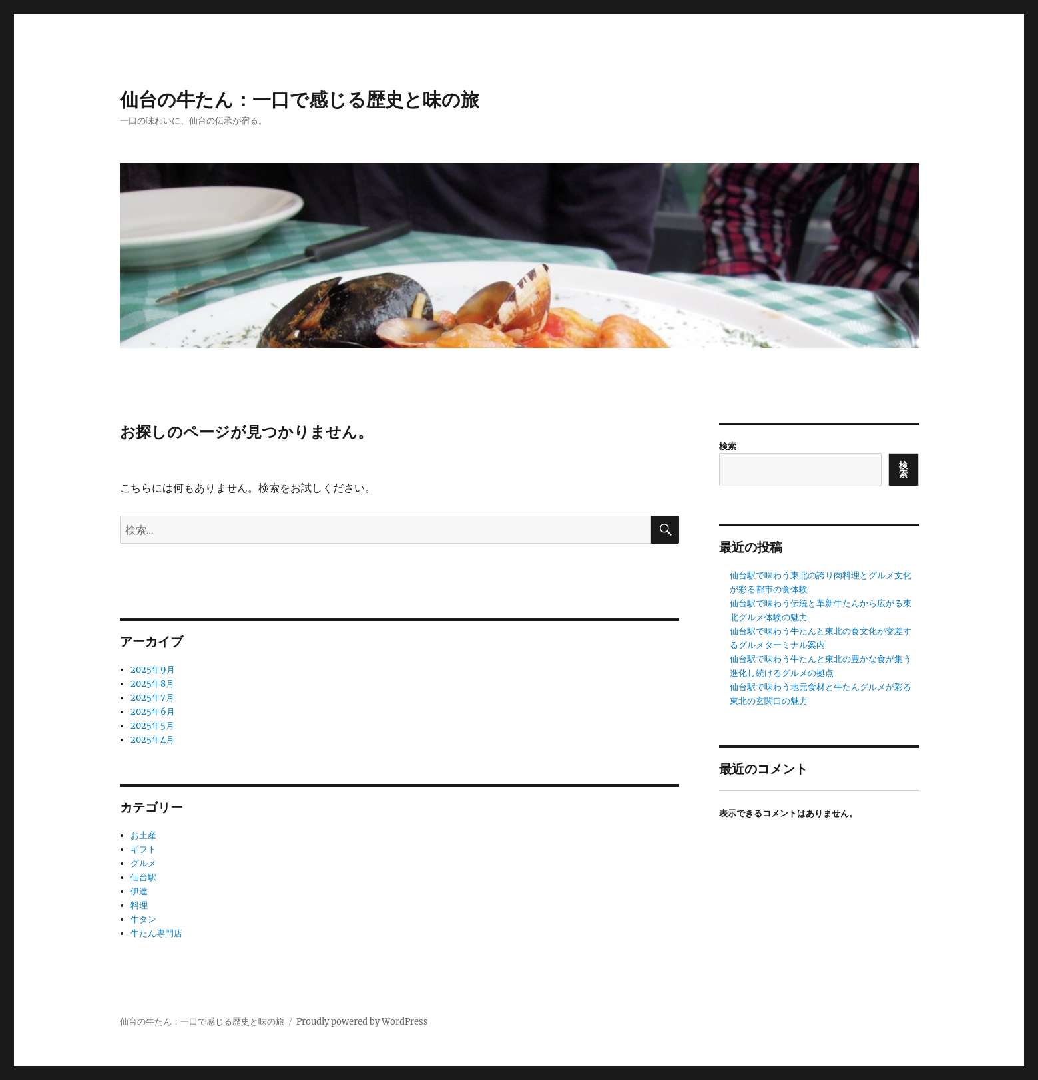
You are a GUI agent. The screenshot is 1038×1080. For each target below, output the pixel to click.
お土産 (143, 835)
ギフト (143, 849)
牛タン (143, 919)
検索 (727, 446)
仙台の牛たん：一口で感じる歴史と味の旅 (299, 100)
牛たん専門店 (156, 933)
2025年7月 (152, 697)
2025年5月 (152, 725)
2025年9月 (152, 669)
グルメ (143, 863)
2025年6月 (152, 711)
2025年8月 (152, 683)
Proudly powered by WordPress (362, 1021)
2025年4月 (152, 739)
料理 (139, 905)
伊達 (139, 891)
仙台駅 (143, 877)
